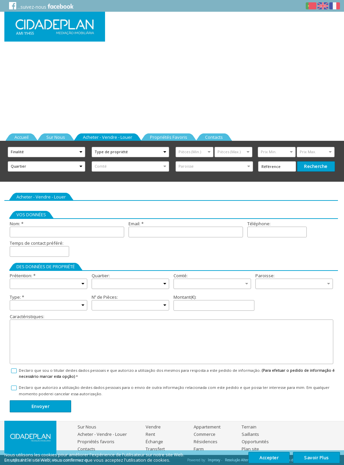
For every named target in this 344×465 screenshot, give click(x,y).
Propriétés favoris (96, 442)
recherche (316, 166)
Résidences (205, 442)
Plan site (250, 449)
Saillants (250, 434)
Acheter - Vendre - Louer (102, 434)
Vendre (153, 427)
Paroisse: (265, 276)
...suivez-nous (41, 6)
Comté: (181, 276)
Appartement (207, 427)
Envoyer (41, 406)
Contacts (86, 449)
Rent (150, 434)
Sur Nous (87, 427)
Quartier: (101, 276)
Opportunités (255, 442)
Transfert (155, 449)
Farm (199, 449)
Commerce (204, 434)
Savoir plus (316, 458)
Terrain (249, 427)
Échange (154, 442)
